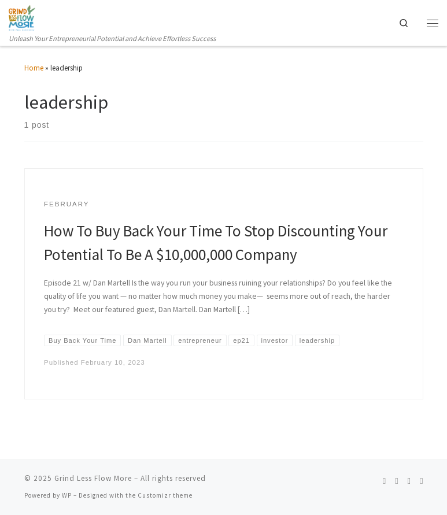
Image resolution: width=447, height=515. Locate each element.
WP (67, 496)
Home (33, 68)
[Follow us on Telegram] (421, 481)
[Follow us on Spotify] (384, 481)
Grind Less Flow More (93, 479)
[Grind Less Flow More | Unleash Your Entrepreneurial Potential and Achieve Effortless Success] (22, 17)
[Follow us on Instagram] (396, 481)
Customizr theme (165, 496)
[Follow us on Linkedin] (409, 481)
